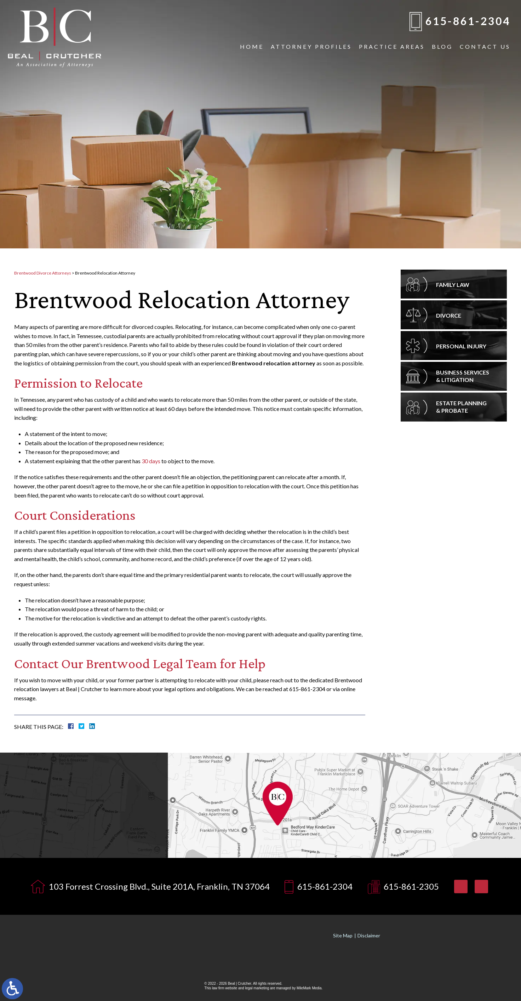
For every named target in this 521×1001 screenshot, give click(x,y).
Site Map (343, 935)
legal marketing (257, 988)
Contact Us (485, 46)
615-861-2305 (411, 886)
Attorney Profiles (311, 46)
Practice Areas (392, 46)
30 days (151, 461)
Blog (442, 46)
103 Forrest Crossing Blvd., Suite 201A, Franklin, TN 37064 (159, 886)
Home (252, 46)
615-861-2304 (467, 20)
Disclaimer (368, 935)
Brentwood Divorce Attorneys (42, 273)
